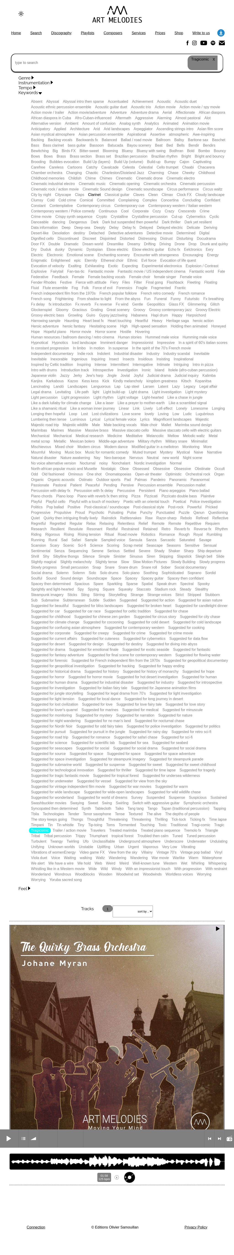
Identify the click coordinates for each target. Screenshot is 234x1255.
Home (16, 33)
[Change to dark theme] (21, 14)
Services (139, 33)
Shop (179, 33)
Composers (113, 33)
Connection (36, 1227)
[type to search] (117, 63)
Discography (61, 33)
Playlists (87, 33)
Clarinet (94, 195)
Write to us (201, 33)
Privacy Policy (196, 1227)
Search (36, 33)
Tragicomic (40, 830)
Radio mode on (229, 1138)
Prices (160, 33)
